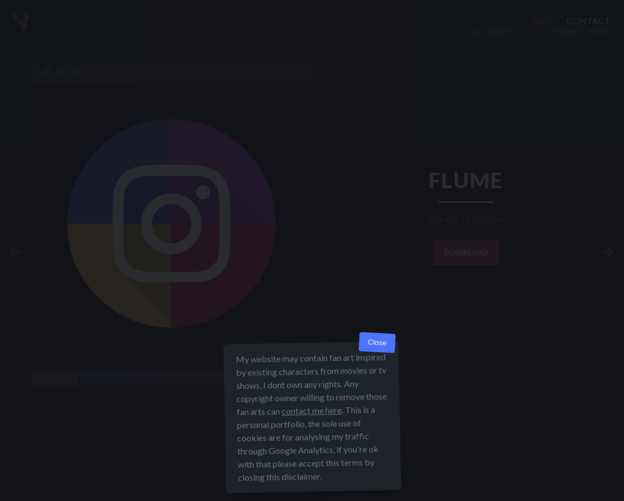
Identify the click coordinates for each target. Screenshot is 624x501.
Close (377, 342)
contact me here (311, 410)
